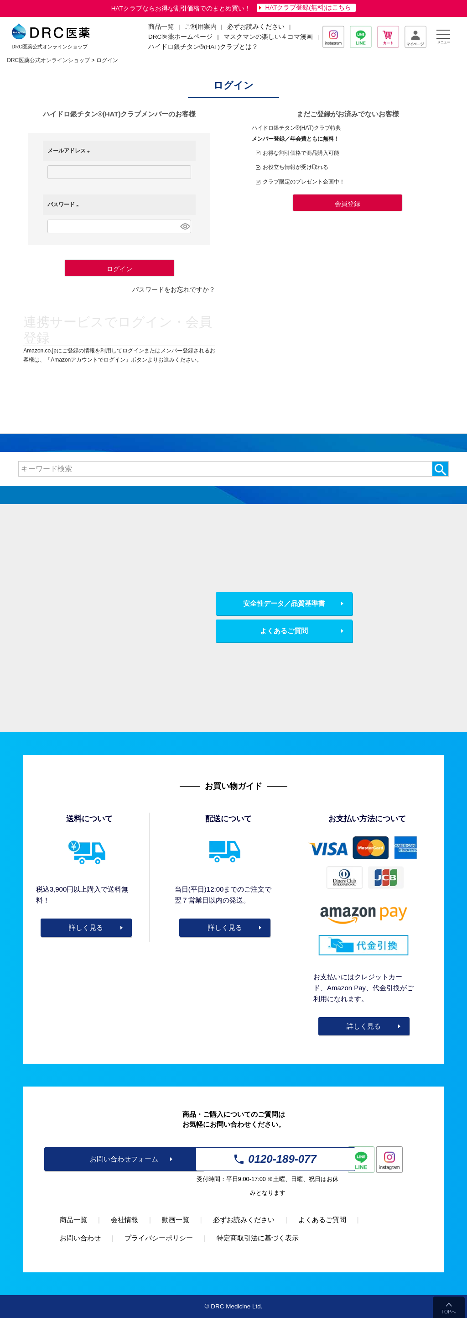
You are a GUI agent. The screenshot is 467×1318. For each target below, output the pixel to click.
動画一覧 (175, 1219)
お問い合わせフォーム (124, 1159)
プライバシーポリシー (159, 1238)
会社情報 (124, 1219)
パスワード (64, 204)
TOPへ (448, 1311)
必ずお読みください (256, 26)
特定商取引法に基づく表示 (258, 1238)
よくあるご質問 (284, 631)
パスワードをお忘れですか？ (173, 289)
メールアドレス (70, 150)
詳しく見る (86, 927)
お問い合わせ (80, 1238)
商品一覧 (73, 1219)
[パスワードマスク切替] (184, 226)
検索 (440, 469)
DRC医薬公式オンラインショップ (48, 60)
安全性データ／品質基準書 (284, 603)
